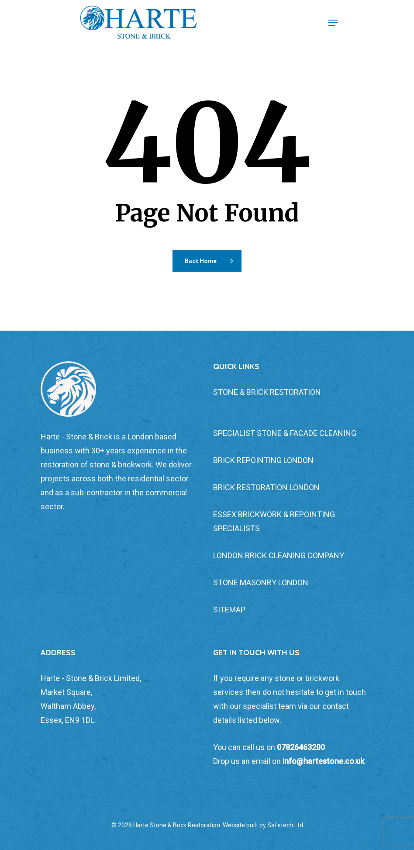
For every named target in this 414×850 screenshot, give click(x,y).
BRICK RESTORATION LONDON (266, 487)
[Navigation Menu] (333, 22)
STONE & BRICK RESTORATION (267, 392)
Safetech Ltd (285, 825)
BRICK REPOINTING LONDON (263, 460)
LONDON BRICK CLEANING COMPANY (278, 555)
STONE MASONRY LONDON (260, 582)
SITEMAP (229, 609)
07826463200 (301, 747)
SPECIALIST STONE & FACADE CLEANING (284, 433)
